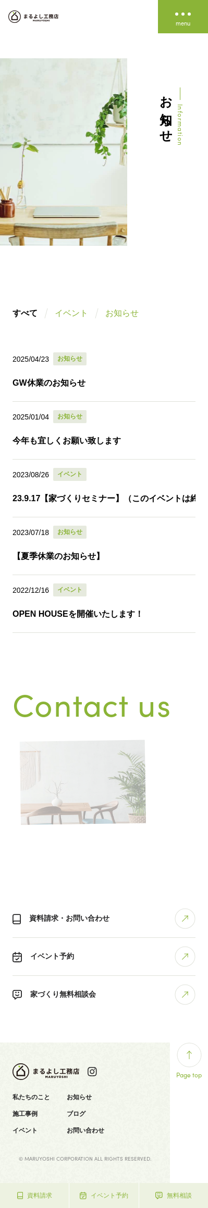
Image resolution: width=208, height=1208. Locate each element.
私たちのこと (31, 1097)
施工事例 (25, 1113)
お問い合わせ (85, 1130)
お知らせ (122, 313)
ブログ (76, 1113)
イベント (71, 313)
